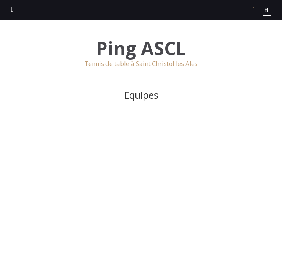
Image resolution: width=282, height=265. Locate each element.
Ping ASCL (141, 48)
